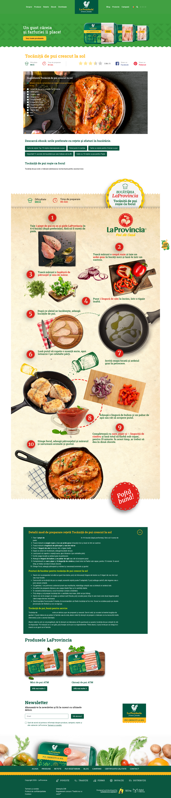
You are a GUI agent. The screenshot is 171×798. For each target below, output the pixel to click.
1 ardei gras (34, 92)
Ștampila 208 (61, 789)
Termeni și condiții (32, 789)
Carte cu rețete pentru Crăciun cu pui (104, 148)
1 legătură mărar (36, 107)
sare (31, 113)
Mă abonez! (77, 716)
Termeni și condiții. (55, 725)
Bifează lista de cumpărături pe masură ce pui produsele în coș (51, 84)
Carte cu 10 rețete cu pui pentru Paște (90, 154)
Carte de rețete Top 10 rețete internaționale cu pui (46, 148)
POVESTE (64, 780)
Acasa (35, 769)
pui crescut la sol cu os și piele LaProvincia (62, 538)
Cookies (28, 794)
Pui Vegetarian (72, 769)
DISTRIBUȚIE (139, 780)
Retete (57, 769)
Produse (37, 7)
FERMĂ (101, 780)
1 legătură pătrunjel (37, 105)
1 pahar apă (34, 110)
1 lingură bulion (35, 100)
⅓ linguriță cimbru (36, 102)
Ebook (53, 7)
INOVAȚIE (119, 780)
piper (31, 115)
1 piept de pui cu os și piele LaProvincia (45, 89)
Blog (108, 7)
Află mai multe (38, 689)
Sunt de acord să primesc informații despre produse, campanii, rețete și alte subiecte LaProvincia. (55, 724)
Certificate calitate (115, 769)
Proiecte (115, 7)
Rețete (46, 7)
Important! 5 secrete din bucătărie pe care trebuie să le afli (49, 154)
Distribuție (62, 7)
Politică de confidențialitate (35, 791)
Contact (134, 769)
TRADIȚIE (83, 780)
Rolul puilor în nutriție (77, 148)
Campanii (125, 7)
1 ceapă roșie (35, 94)
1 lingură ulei (34, 97)
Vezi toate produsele (35, 38)
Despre (29, 7)
